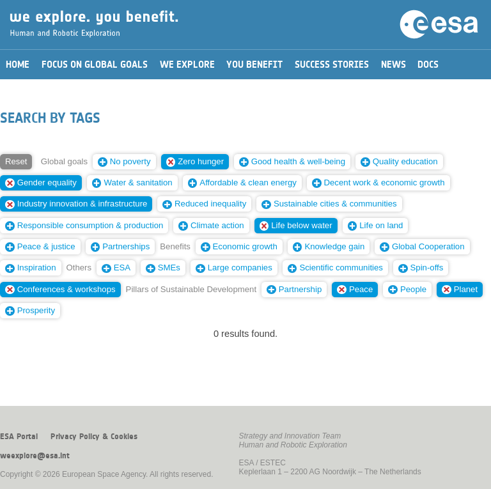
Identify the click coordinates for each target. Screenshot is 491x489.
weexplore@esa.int (35, 456)
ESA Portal (19, 436)
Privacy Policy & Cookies (94, 436)
